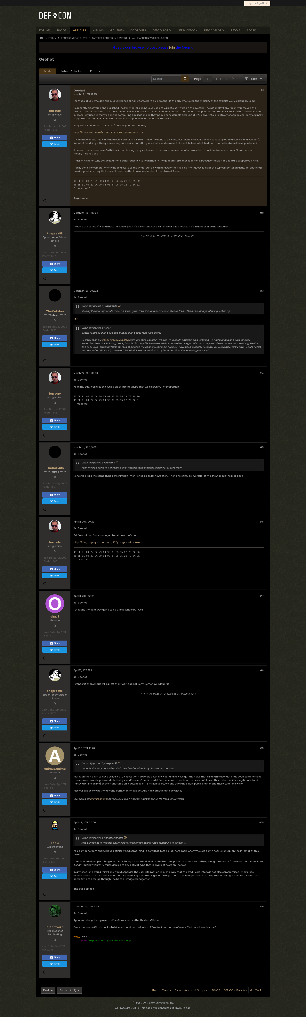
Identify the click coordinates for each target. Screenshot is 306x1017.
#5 (262, 447)
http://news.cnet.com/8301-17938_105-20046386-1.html (108, 132)
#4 (262, 373)
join (172, 47)
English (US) (69, 990)
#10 (261, 822)
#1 (262, 90)
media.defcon (187, 30)
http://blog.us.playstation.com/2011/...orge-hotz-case (107, 542)
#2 (262, 213)
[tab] (47, 71)
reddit (235, 30)
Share (55, 137)
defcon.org (162, 30)
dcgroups (138, 30)
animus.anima (98, 798)
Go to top (257, 990)
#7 (262, 596)
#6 (262, 521)
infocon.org (214, 30)
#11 (262, 906)
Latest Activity (71, 71)
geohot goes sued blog (115, 340)
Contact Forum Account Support (185, 990)
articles (79, 30)
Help (155, 990)
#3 (262, 290)
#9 (262, 748)
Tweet (54, 144)
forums (45, 30)
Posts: (47, 129)
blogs (61, 30)
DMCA (216, 990)
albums (98, 30)
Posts (48, 71)
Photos (95, 71)
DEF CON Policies (235, 990)
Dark (48, 990)
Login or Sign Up (257, 3)
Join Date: (50, 126)
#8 (262, 670)
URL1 (76, 319)
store (251, 30)
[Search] (170, 78)
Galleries (117, 30)
